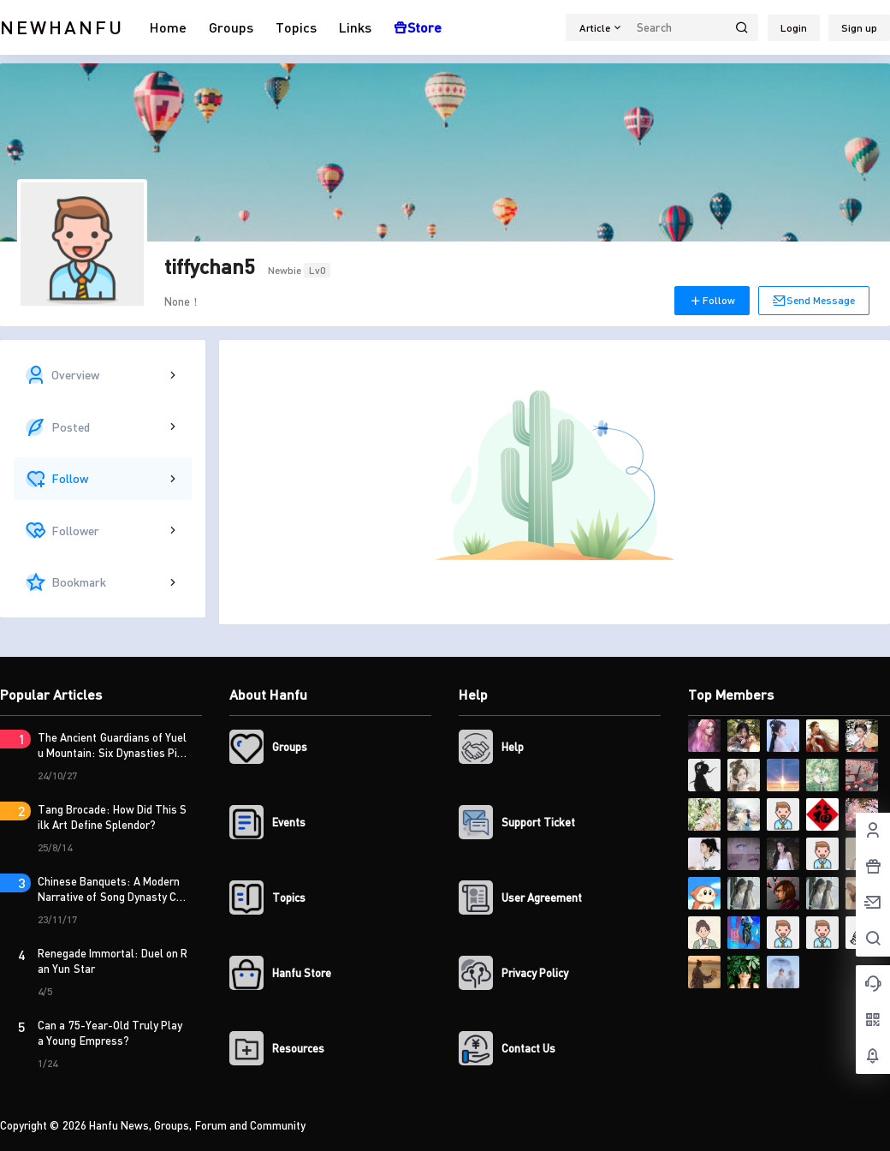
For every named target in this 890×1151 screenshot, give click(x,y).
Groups (231, 27)
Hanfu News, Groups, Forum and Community (196, 1125)
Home (168, 27)
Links (355, 27)
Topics (296, 27)
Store (418, 27)
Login (793, 27)
